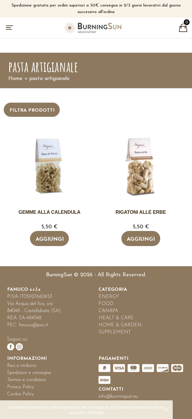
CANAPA (108, 311)
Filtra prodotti (32, 110)
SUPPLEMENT (115, 332)
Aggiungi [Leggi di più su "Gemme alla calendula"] (50, 239)
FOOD (106, 303)
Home (15, 78)
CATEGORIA (113, 289)
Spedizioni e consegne (29, 372)
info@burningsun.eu (118, 396)
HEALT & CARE (116, 318)
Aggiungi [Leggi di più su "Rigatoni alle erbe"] (141, 239)
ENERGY (109, 296)
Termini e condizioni (26, 380)
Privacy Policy (20, 387)
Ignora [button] (166, 409)
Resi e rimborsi (21, 365)
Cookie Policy (20, 394)
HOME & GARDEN (120, 325)
